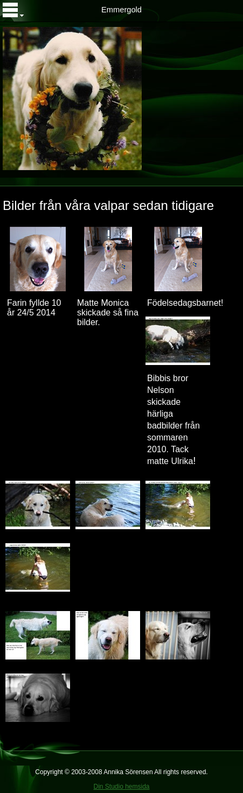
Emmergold (121, 9)
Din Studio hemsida (121, 786)
